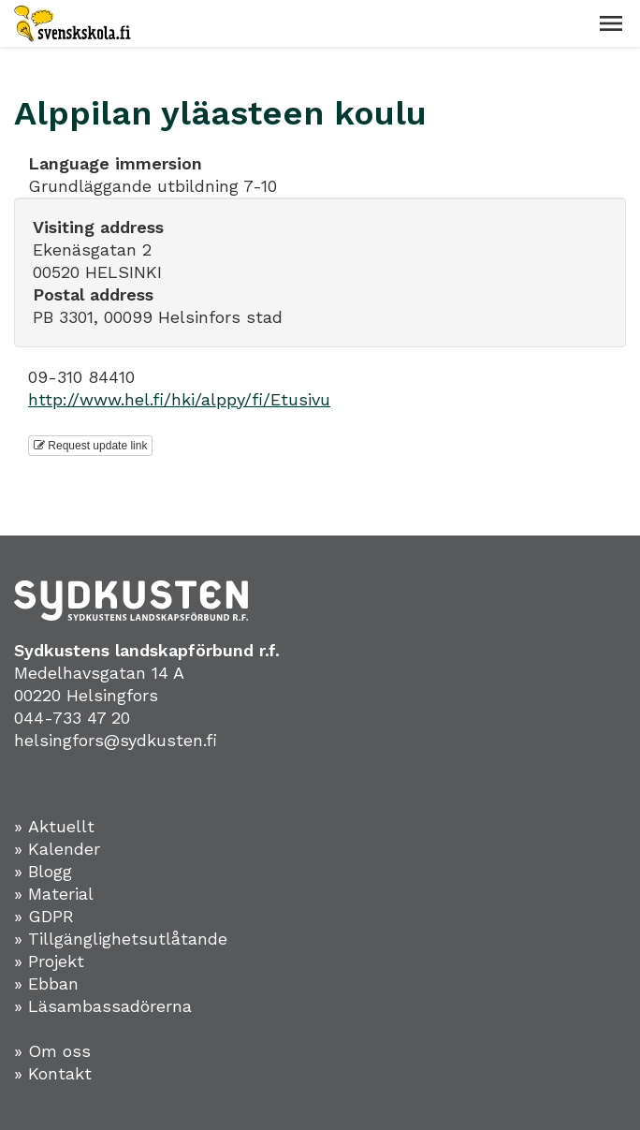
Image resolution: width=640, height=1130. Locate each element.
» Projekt (49, 961)
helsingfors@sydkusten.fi (115, 740)
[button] (611, 23)
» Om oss (52, 1051)
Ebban (53, 983)
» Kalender (57, 849)
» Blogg (43, 871)
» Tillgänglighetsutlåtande (120, 938)
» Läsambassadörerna (103, 1006)
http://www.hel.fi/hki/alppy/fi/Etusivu (179, 399)
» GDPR (44, 916)
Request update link (90, 445)
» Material (54, 893)
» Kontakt (53, 1073)
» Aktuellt (54, 826)
